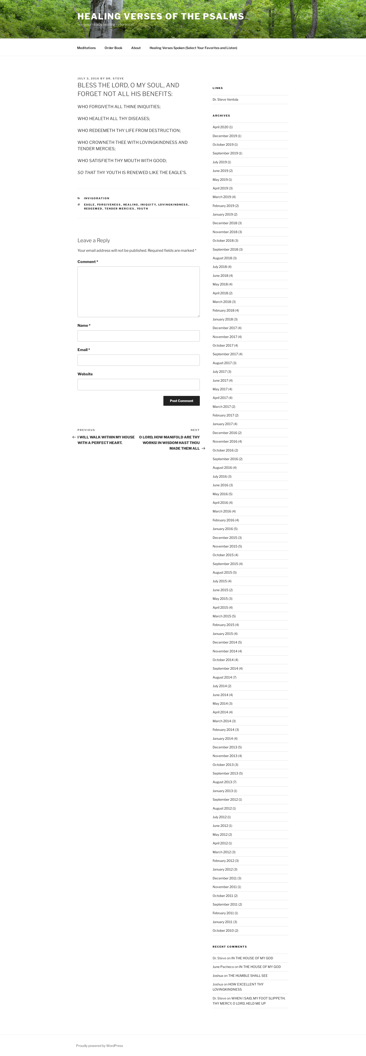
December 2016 (225, 432)
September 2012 (225, 799)
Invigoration (97, 197)
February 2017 (223, 414)
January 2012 (223, 869)
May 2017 (220, 388)
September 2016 (225, 458)
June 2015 (220, 589)
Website (85, 373)
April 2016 (220, 502)
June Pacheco (223, 966)
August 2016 (222, 467)
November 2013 (225, 755)
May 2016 (220, 493)
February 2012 (223, 860)
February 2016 (223, 519)
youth (142, 208)
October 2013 (223, 764)
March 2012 (222, 851)
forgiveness (109, 204)
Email (83, 349)
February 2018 (223, 310)
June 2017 (220, 380)
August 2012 (222, 808)
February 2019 (223, 205)
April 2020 (221, 126)
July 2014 (220, 685)
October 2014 (223, 659)
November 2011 (225, 886)
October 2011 (223, 895)
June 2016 (220, 484)
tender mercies (120, 208)
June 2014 (220, 694)
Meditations (86, 47)
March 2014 (222, 720)
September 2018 (225, 249)
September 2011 (225, 904)
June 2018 (220, 275)
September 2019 (225, 152)
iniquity (148, 204)
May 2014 (220, 703)
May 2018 (220, 283)
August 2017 (222, 362)
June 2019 (220, 170)
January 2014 (223, 738)
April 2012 (220, 842)
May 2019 (220, 179)
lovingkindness (173, 204)
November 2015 (225, 546)
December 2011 (225, 877)
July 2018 (220, 266)
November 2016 (225, 441)
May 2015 (220, 598)
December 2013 (225, 746)
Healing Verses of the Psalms (161, 16)
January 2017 (223, 423)
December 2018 (225, 222)
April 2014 (220, 711)
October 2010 (223, 930)
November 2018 (225, 231)
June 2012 (220, 825)
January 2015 (223, 633)
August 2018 (222, 257)
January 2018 (223, 318)
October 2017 (223, 345)
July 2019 (220, 161)
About (136, 47)
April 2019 (220, 187)
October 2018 (223, 240)
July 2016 (220, 476)
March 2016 (222, 510)
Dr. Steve (115, 77)
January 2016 (223, 528)
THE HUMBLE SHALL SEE (248, 975)
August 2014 (222, 677)
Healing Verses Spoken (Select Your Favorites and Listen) (193, 47)
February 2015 (223, 624)
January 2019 (223, 214)
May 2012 (220, 834)
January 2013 (223, 790)
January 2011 (222, 921)
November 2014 (225, 650)
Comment (87, 261)
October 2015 (223, 554)
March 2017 (222, 406)
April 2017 (220, 397)
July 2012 (220, 816)
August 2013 (222, 781)
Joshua (218, 975)
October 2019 (223, 144)
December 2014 (225, 642)
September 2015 (225, 563)
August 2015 (222, 572)
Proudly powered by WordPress (99, 1045)
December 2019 (225, 135)
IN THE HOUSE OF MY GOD (252, 957)
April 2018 (220, 292)
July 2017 (220, 371)
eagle (89, 204)
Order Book (113, 47)
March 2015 (222, 615)
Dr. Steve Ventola (225, 99)
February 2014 (223, 729)
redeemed (93, 208)
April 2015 (220, 607)
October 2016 (223, 450)
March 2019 (222, 196)
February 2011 (223, 912)
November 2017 (225, 336)
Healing (130, 204)
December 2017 (225, 327)
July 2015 (220, 580)
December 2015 (225, 537)
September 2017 (225, 353)
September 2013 (225, 773)
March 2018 (222, 301)
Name (84, 325)
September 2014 (225, 668)
